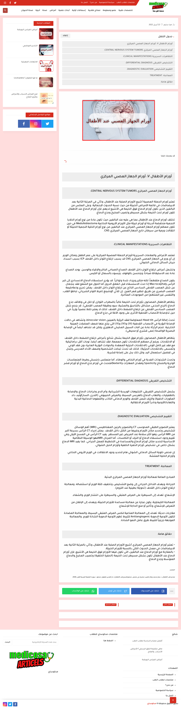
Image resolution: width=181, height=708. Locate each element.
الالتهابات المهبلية (29, 62)
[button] (149, 591)
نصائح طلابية (94, 10)
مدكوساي (151, 704)
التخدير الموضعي (30, 46)
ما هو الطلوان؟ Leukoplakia (25, 78)
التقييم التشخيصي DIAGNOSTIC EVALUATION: (150, 69)
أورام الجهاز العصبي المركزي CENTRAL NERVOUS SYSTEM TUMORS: (137, 50)
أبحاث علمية (64, 10)
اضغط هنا (108, 641)
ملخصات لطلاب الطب (125, 3)
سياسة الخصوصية (106, 3)
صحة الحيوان (27, 10)
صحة (44, 10)
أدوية (38, 10)
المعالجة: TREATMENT (161, 75)
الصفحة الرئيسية (165, 675)
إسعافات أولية (79, 10)
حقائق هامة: (166, 82)
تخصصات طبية (126, 10)
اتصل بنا (84, 3)
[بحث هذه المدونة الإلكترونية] (35, 642)
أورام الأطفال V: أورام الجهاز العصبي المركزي (149, 44)
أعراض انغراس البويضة (27, 30)
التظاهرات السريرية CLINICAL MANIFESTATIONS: (148, 56)
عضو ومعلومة (109, 10)
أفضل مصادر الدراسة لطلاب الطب (147, 641)
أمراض (53, 10)
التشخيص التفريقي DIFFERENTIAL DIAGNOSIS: (149, 63)
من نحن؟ (93, 3)
